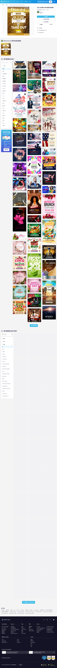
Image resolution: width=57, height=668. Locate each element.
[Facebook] (44, 620)
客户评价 (3, 633)
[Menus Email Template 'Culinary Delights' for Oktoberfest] (35, 345)
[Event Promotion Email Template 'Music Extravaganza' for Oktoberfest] (49, 559)
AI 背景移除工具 (49, 629)
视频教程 (30, 626)
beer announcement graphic (29, 613)
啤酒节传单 (7, 610)
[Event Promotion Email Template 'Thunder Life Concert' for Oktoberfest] (21, 559)
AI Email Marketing (40, 629)
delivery (18, 610)
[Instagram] (47, 620)
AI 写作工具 (39, 630)
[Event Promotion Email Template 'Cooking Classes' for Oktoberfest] (21, 399)
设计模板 (12, 626)
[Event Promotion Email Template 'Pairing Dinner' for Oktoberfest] (35, 399)
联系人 (32, 639)
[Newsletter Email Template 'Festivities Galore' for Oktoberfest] (21, 585)
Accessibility (33, 642)
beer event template (21, 613)
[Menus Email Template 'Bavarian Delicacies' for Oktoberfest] (21, 372)
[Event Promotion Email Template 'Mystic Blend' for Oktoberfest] (21, 532)
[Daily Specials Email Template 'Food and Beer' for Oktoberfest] (21, 452)
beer (14, 610)
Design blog (31, 629)
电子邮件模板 (13, 628)
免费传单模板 (42, 610)
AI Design (38, 626)
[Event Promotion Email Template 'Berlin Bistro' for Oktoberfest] (49, 372)
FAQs (32, 643)
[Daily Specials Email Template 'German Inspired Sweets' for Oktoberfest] (49, 399)
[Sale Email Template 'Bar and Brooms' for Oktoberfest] (35, 479)
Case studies (4, 629)
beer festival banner (5, 613)
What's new (4, 628)
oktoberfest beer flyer (13, 611)
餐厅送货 (27, 610)
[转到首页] (4, 2)
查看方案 (6, 149)
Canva (3, 639)
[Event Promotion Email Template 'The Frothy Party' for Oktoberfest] (49, 505)
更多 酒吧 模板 (34, 325)
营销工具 (12, 632)
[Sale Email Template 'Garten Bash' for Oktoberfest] (21, 479)
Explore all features (14, 633)
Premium (23, 628)
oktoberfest (22, 610)
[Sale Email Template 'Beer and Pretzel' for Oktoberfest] (49, 479)
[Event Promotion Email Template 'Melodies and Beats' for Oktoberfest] (49, 585)
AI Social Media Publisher (41, 628)
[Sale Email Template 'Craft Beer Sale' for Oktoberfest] (21, 505)
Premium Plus (23, 629)
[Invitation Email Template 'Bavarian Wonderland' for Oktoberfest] (49, 532)
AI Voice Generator (49, 628)
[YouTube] (54, 620)
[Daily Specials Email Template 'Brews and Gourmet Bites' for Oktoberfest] (49, 425)
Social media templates (15, 629)
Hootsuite (18, 642)
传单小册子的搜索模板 (5, 611)
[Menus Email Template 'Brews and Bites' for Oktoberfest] (21, 345)
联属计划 (3, 630)
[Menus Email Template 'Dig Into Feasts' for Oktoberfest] (49, 345)
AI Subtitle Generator (50, 626)
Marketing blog (31, 630)
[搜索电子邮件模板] (6, 334)
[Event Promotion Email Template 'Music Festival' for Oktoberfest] (35, 585)
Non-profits (23, 633)
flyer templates (36, 610)
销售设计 (3, 632)
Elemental (41, 12)
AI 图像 (38, 632)
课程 (29, 628)
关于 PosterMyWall (5, 626)
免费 (22, 626)
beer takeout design (38, 611)
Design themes (13, 630)
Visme (18, 639)
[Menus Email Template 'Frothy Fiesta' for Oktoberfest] (35, 372)
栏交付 (12, 610)
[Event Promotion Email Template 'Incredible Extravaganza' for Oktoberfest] (35, 532)
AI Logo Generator (49, 630)
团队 (22, 630)
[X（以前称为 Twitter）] (50, 620)
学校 (22, 632)
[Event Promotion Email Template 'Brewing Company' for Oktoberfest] (35, 452)
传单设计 (31, 610)
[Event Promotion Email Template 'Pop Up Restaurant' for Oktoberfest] (21, 425)
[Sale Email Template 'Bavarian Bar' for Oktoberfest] (49, 452)
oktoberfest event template (29, 611)
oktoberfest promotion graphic (47, 611)
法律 (31, 646)
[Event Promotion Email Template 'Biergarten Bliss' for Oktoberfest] (35, 505)
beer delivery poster (21, 611)
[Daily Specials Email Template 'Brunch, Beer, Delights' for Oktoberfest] (35, 425)
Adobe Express (4, 642)
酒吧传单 (3, 610)
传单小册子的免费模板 (48, 610)
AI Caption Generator (50, 632)
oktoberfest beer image (12, 613)
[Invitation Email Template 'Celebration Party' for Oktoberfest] (35, 559)
